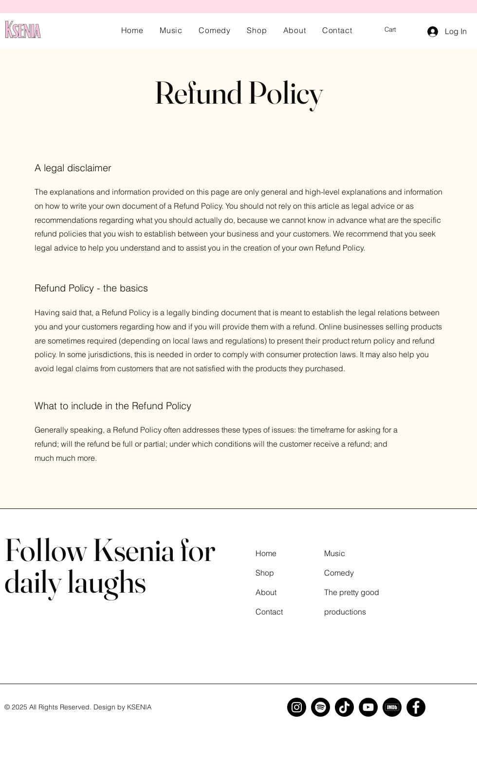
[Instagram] (296, 707)
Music (334, 553)
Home (266, 553)
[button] (397, 29)
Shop (265, 573)
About (266, 592)
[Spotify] (320, 707)
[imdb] (392, 707)
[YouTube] (368, 707)
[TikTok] (344, 707)
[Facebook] (415, 707)
